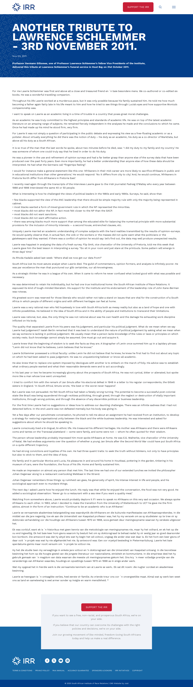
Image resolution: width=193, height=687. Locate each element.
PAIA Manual (58, 670)
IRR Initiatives (122, 670)
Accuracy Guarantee (78, 670)
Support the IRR (96, 607)
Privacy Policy (42, 670)
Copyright (137, 670)
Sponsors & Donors (102, 670)
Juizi (126, 683)
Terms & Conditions (22, 670)
